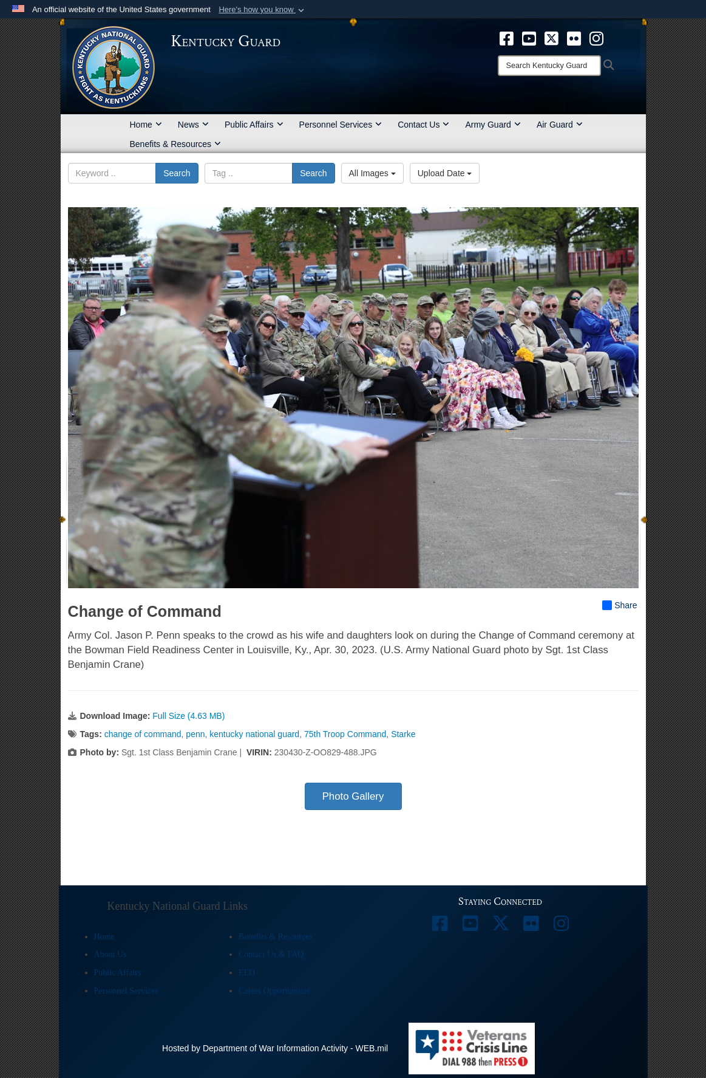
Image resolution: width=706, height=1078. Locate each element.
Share (619, 605)
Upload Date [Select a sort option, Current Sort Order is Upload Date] (445, 173)
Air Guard (560, 124)
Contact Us (423, 124)
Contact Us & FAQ (271, 954)
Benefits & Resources (176, 144)
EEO (247, 972)
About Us (110, 954)
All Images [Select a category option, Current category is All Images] (372, 173)
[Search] (549, 65)
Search (176, 173)
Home (146, 124)
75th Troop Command (345, 734)
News (193, 124)
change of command (143, 734)
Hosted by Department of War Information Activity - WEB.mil (275, 1048)
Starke (403, 734)
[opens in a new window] (507, 38)
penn (195, 734)
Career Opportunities (274, 990)
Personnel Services (340, 124)
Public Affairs (254, 124)
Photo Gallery (353, 796)
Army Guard (492, 124)
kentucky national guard (254, 734)
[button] (263, 10)
